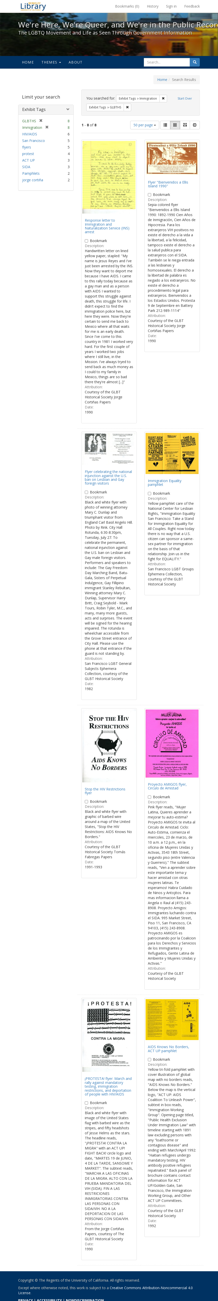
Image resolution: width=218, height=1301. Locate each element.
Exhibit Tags (34, 109)
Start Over (185, 98)
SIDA (26, 166)
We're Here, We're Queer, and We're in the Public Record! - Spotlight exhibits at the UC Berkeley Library (33, 6)
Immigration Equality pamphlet (164, 482)
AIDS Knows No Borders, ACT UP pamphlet (168, 1048)
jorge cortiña (32, 180)
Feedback (192, 6)
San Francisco (33, 140)
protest (28, 153)
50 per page (144, 125)
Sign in (171, 6)
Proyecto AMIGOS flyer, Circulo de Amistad (167, 786)
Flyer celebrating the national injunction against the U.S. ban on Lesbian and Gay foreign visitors (108, 477)
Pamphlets (31, 173)
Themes (51, 62)
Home (28, 62)
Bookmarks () (127, 6)
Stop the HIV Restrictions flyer (105, 791)
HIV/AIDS (29, 134)
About (76, 62)
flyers (26, 147)
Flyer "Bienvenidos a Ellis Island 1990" (168, 184)
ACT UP (28, 160)
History (152, 6)
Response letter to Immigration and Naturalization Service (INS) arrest (107, 226)
